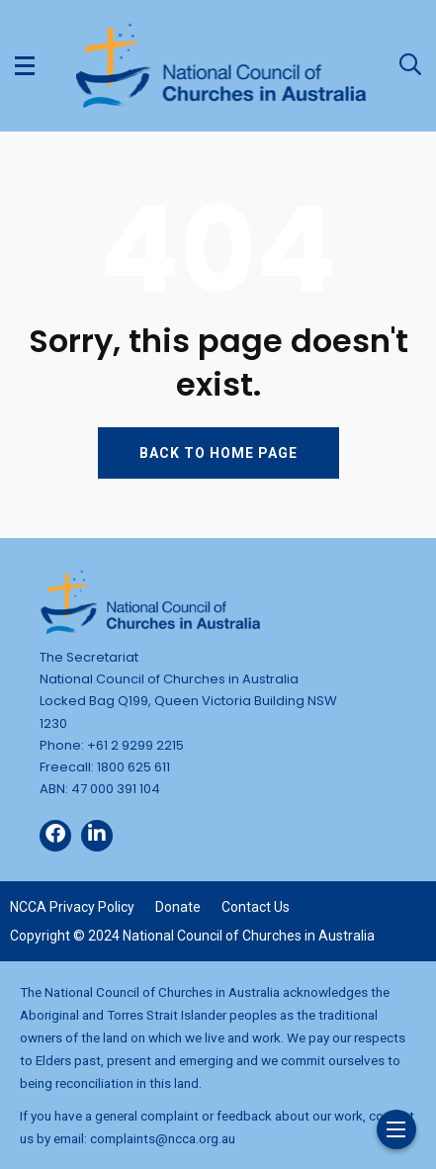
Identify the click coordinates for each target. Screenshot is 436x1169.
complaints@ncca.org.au (162, 1138)
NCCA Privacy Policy (72, 907)
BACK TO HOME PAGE (218, 453)
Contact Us (255, 907)
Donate (178, 907)
